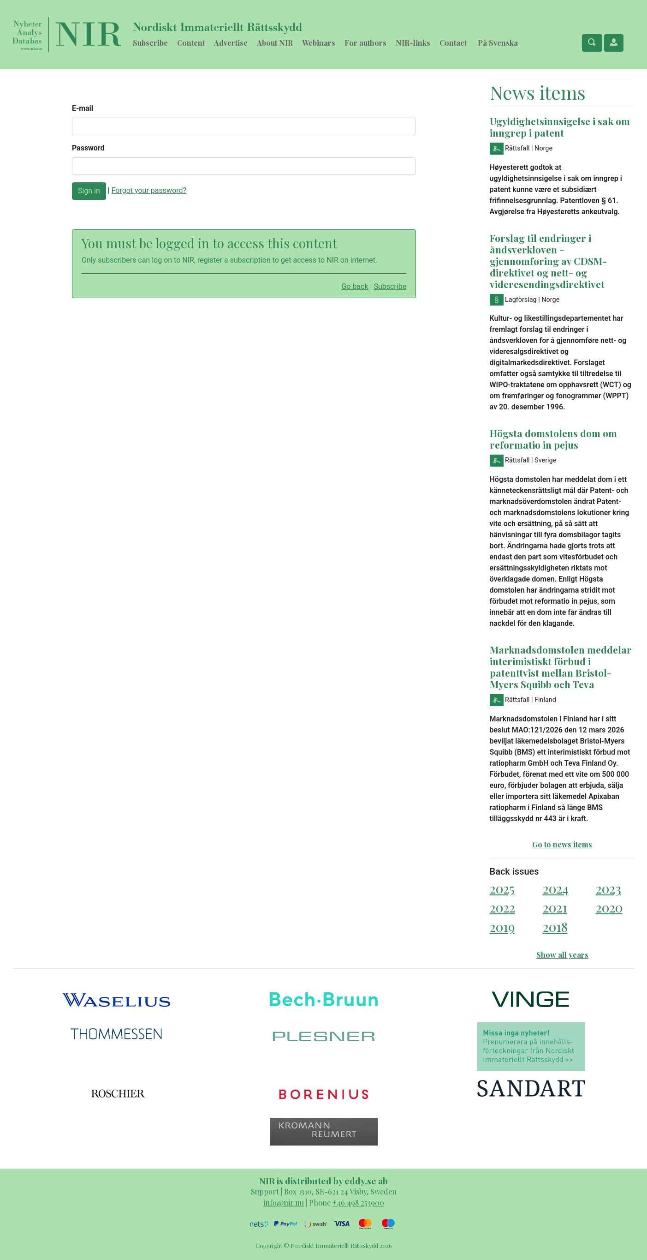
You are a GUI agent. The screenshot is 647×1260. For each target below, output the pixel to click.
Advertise (231, 43)
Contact (453, 43)
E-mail (82, 108)
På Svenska (498, 43)
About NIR (275, 43)
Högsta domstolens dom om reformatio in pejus (553, 438)
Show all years (562, 955)
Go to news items (562, 844)
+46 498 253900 (358, 1202)
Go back (354, 286)
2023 (608, 888)
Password (88, 148)
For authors (365, 43)
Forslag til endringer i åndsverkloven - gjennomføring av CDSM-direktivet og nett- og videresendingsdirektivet (548, 260)
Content (191, 43)
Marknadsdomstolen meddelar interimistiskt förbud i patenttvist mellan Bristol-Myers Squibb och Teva (561, 666)
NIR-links (413, 43)
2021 (555, 907)
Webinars (318, 43)
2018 (555, 926)
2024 (556, 888)
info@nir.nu (283, 1202)
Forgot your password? (149, 190)
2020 (609, 907)
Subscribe (150, 43)
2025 (502, 888)
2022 (502, 907)
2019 (502, 926)
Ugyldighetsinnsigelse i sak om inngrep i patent (560, 126)
